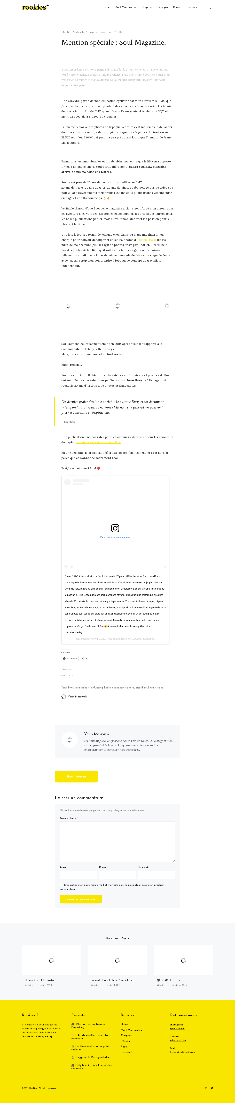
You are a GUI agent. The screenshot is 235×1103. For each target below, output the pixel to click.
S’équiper (162, 7)
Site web (143, 867)
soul (146, 688)
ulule (153, 688)
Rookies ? (191, 7)
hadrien (108, 688)
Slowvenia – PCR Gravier (39, 980)
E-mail (103, 867)
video (160, 688)
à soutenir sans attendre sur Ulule (100, 442)
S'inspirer (96, 32)
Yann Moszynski (74, 696)
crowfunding (95, 688)
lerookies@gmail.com (182, 1052)
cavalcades (80, 688)
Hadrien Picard (147, 240)
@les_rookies (178, 1040)
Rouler (177, 7)
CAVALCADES (98, 639)
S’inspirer (146, 7)
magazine (120, 688)
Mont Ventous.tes (125, 7)
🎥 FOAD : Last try (168, 980)
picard (139, 688)
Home (106, 7)
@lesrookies (177, 1028)
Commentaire (69, 818)
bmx (70, 688)
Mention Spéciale (74, 32)
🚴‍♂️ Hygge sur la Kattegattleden (90, 1057)
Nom (63, 867)
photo (130, 688)
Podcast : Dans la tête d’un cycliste (111, 980)
